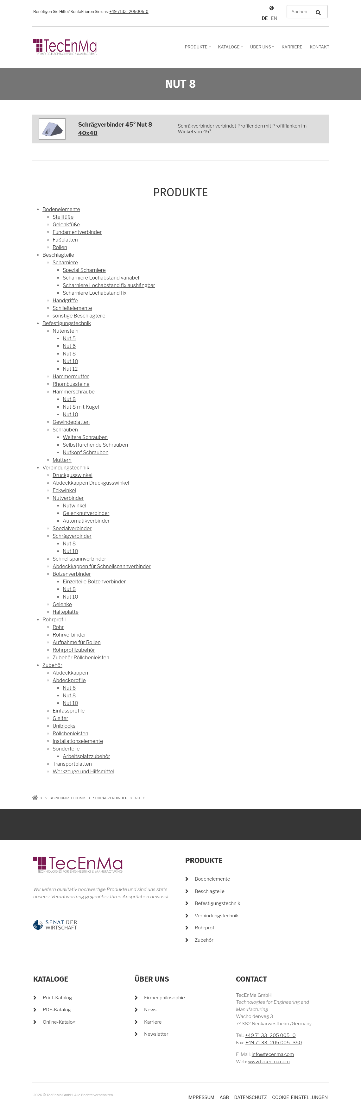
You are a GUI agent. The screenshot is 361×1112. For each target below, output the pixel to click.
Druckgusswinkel (72, 475)
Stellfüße (63, 217)
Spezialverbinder (72, 528)
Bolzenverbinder (72, 574)
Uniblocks (64, 726)
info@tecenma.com (273, 1054)
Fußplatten (65, 240)
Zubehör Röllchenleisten (81, 658)
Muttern (62, 460)
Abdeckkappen (70, 673)
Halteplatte (66, 612)
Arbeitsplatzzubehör (86, 756)
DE (265, 18)
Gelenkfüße (66, 225)
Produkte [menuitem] (198, 49)
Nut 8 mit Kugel (81, 407)
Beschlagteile (58, 255)
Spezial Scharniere (84, 270)
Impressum (200, 1097)
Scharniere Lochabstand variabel (101, 278)
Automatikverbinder (86, 521)
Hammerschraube (74, 392)
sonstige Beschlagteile (79, 316)
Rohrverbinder (69, 635)
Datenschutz (250, 1097)
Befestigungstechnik (66, 323)
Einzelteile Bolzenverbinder (94, 582)
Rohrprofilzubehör (74, 650)
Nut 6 (69, 346)
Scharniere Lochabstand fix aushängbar (109, 285)
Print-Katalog (57, 998)
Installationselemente (78, 741)
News (150, 1010)
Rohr (58, 627)
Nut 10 (70, 361)
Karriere (153, 1022)
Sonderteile (66, 749)
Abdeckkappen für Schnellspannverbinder (102, 566)
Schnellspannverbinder (79, 559)
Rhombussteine (71, 384)
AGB (224, 1097)
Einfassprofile (69, 711)
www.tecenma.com (268, 1062)
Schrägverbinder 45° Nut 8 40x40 (115, 128)
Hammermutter (71, 377)
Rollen (60, 247)
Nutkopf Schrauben (85, 452)
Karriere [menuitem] (292, 46)
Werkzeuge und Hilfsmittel (83, 772)
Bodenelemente (61, 209)
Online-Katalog (59, 1022)
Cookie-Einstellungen (300, 1097)
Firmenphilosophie (164, 998)
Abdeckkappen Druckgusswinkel (91, 483)
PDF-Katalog (57, 1010)
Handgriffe (65, 301)
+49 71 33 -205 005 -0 (270, 1035)
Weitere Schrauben (85, 437)
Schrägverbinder (72, 536)
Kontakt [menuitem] (319, 46)
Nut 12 (70, 369)
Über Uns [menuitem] (263, 49)
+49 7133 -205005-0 (129, 11)
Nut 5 (69, 339)
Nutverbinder (68, 498)
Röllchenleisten (70, 734)
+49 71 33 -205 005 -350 (273, 1043)
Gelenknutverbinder (86, 513)
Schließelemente (72, 308)
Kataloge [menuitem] (231, 49)
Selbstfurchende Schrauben (95, 445)
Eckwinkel (64, 490)
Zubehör (52, 665)
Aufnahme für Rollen (77, 642)
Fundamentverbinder (77, 232)
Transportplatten (72, 764)
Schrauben (65, 430)
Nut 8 (69, 354)
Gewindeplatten (71, 422)
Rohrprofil (54, 620)
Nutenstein (66, 331)
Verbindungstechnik (65, 468)
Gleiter (60, 718)
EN (274, 18)
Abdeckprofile (69, 680)
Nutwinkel (74, 506)
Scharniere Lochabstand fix (94, 293)
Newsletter (156, 1034)
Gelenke (62, 604)
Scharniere (65, 263)
